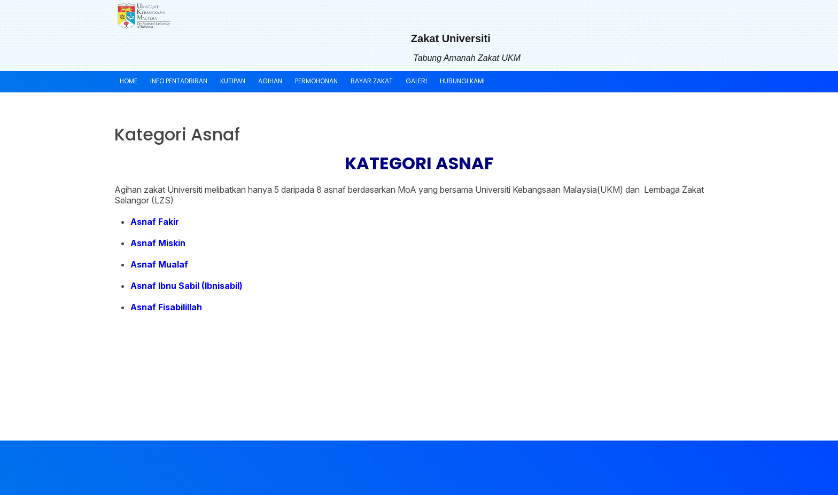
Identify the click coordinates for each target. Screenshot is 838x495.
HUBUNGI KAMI (462, 80)
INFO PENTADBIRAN (178, 80)
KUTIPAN (232, 80)
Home (128, 80)
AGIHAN (270, 80)
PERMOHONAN (316, 80)
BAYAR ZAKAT (372, 80)
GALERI (416, 80)
